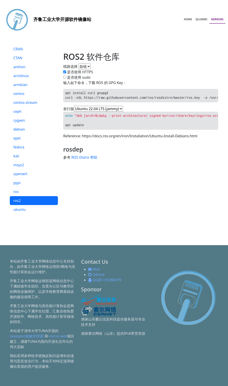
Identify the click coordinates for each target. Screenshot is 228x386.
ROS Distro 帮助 (84, 157)
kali (16, 156)
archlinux (21, 75)
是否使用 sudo (78, 77)
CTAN (17, 57)
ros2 (17, 200)
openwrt (20, 173)
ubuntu (19, 209)
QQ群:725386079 (104, 279)
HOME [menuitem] (188, 19)
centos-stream (25, 102)
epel (16, 138)
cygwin (19, 120)
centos (18, 93)
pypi (16, 182)
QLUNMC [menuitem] (201, 19)
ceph (17, 111)
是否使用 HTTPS (80, 72)
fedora (18, 147)
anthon (19, 66)
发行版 (68, 108)
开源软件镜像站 (47, 19)
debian (19, 129)
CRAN (18, 49)
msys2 (18, 164)
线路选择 (70, 66)
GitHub (96, 274)
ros (16, 191)
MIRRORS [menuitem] (217, 19)
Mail (94, 269)
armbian (20, 84)
